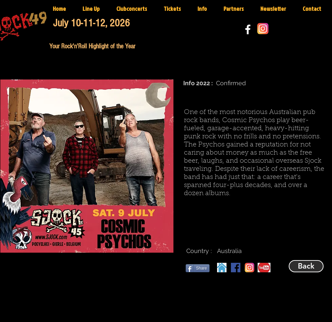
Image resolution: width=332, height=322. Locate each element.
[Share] (198, 268)
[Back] (306, 266)
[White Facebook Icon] (247, 29)
